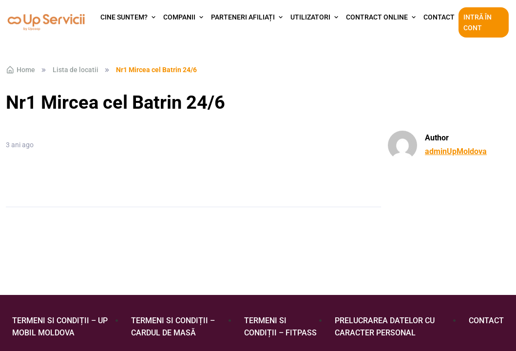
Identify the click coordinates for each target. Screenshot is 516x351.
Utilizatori (310, 17)
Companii (179, 17)
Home (20, 69)
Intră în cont (477, 22)
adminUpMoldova (456, 151)
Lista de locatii (75, 70)
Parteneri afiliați (243, 17)
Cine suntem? (124, 17)
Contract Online (377, 17)
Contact (439, 17)
